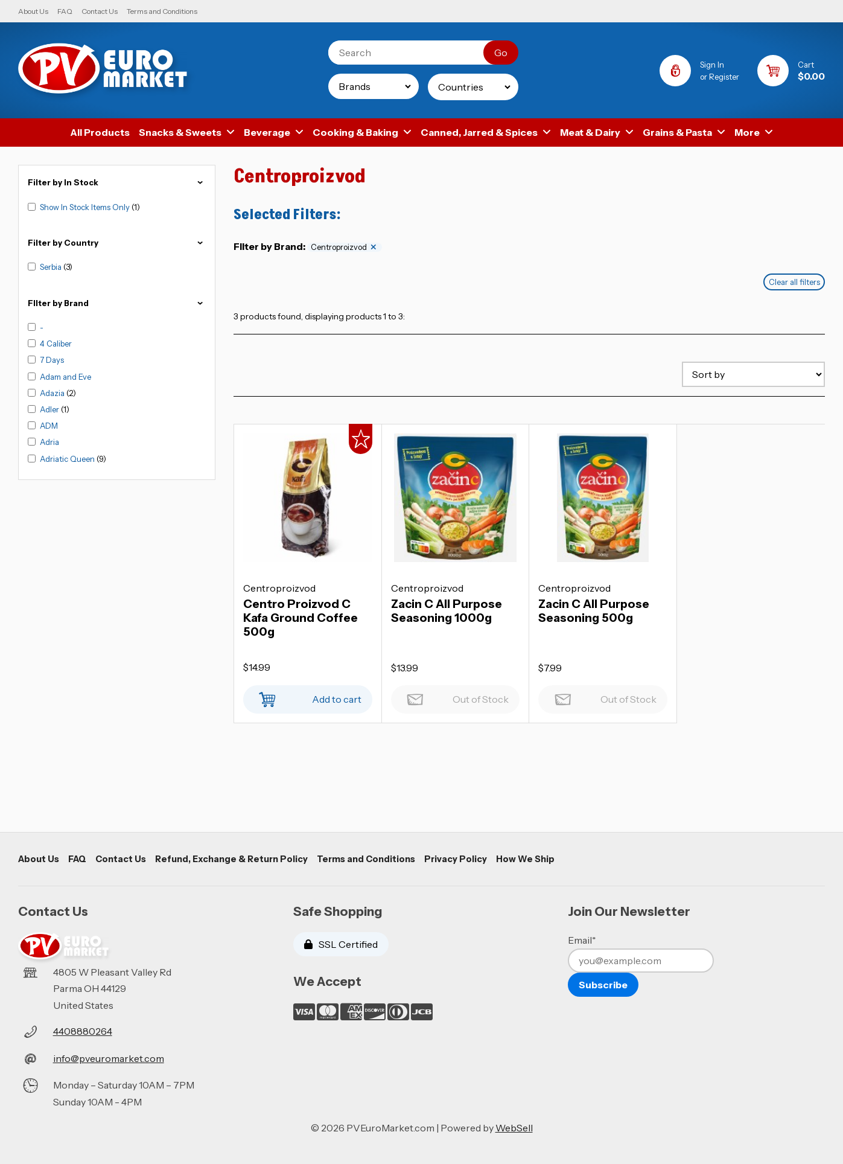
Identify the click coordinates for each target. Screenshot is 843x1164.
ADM (49, 425)
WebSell (514, 1128)
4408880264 (82, 1031)
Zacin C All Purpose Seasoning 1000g (446, 611)
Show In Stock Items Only (86, 207)
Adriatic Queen (68, 459)
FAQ (64, 11)
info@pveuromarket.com (108, 1058)
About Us (33, 11)
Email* (582, 940)
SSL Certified (341, 944)
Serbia (51, 267)
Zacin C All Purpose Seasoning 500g (593, 611)
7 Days (52, 360)
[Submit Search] (500, 52)
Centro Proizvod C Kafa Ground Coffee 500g (300, 618)
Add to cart (307, 696)
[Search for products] (414, 52)
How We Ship (525, 859)
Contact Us (99, 11)
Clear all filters (794, 282)
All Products (100, 132)
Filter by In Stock (117, 182)
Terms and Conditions (162, 11)
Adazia (53, 393)
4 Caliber (56, 343)
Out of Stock (455, 696)
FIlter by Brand (117, 303)
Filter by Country (117, 243)
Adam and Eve (65, 377)
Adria (49, 442)
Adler (50, 409)
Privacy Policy (455, 859)
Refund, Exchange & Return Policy (231, 859)
